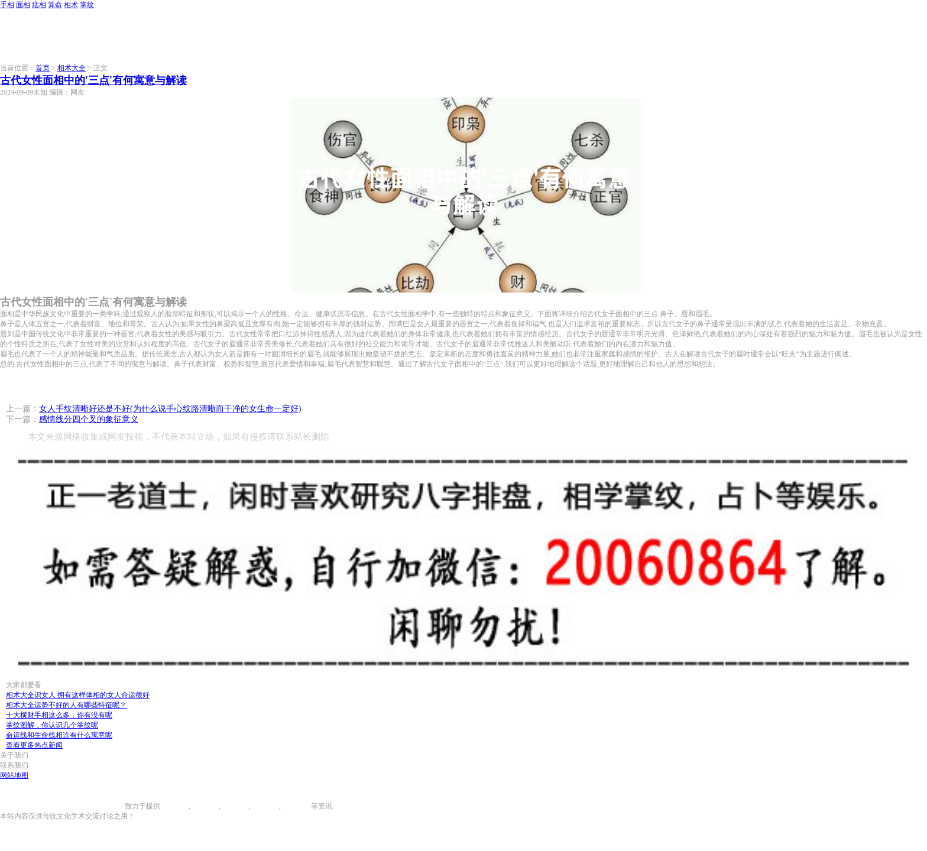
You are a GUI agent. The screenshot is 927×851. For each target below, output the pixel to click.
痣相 (39, 5)
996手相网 (109, 806)
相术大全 (71, 68)
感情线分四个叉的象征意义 (88, 419)
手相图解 (174, 806)
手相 (7, 5)
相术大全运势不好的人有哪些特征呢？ (66, 705)
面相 (23, 5)
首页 (42, 68)
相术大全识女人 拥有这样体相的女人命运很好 (78, 695)
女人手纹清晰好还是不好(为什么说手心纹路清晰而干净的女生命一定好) (170, 408)
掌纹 (87, 5)
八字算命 (265, 806)
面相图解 (204, 806)
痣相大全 (235, 806)
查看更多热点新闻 (34, 745)
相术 (71, 5)
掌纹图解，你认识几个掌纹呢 (52, 725)
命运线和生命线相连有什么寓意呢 (59, 735)
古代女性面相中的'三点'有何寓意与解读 (93, 80)
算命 (55, 5)
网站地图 (14, 775)
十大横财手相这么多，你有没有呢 (59, 715)
